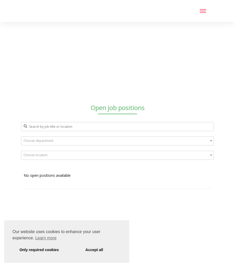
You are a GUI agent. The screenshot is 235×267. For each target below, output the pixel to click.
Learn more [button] (46, 238)
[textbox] (117, 141)
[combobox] (117, 140)
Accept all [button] (94, 250)
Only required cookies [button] (39, 250)
